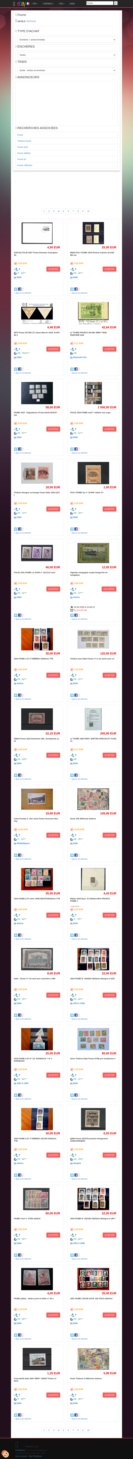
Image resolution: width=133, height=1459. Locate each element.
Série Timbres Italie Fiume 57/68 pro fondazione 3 (92, 1058)
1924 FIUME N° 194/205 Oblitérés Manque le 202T (92, 979)
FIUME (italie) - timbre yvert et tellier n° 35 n (34, 1298)
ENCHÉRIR (109, 589)
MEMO (72, 3)
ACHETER (53, 269)
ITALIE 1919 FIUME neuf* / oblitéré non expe (90, 412)
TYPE (35, 3)
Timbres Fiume (24, 141)
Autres (76, 597)
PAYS (61, 3)
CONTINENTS (48, 3)
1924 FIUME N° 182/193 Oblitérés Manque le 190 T (93, 1218)
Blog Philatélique (35, 1456)
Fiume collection (24, 165)
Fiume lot (21, 159)
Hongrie (77, 1163)
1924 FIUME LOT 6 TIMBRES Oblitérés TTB (33, 659)
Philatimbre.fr (20, 1450)
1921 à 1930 (79, 1003)
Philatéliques (23, 843)
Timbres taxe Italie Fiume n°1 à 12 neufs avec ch (92, 659)
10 (88, 211)
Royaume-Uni (79, 357)
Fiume (20, 135)
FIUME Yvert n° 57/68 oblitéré (27, 1218)
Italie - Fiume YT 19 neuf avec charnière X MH (34, 979)
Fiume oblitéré (24, 153)
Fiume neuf (22, 147)
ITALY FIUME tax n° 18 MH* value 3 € (86, 492)
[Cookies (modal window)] (5, 1454)
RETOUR (31, 21)
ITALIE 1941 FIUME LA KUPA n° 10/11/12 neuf (34, 572)
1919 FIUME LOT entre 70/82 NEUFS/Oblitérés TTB (37, 899)
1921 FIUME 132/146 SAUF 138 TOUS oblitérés (91, 1298)
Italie (19, 277)
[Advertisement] (66, 103)
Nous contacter (21, 1456)
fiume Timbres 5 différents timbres (86, 1378)
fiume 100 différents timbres (83, 819)
